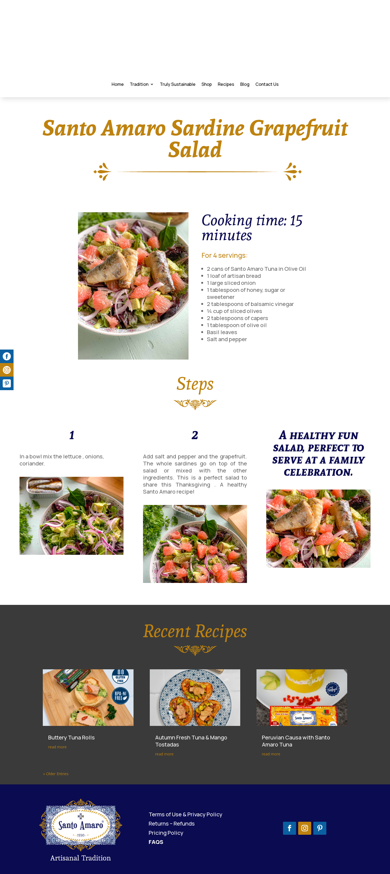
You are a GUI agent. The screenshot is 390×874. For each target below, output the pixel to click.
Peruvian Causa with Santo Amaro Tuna (296, 716)
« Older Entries (56, 748)
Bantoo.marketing (354, 858)
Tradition (138, 57)
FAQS (156, 816)
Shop (206, 57)
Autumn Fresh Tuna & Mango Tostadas (191, 716)
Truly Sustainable (177, 57)
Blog (244, 57)
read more (57, 721)
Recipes (225, 57)
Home (117, 57)
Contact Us (266, 57)
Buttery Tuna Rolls (71, 712)
